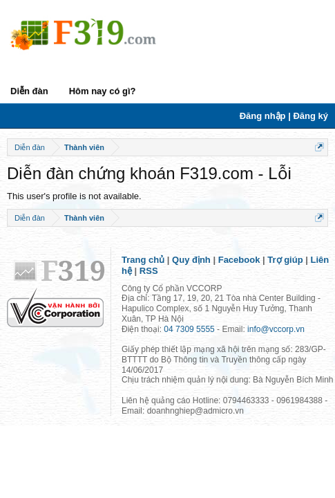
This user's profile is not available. (74, 196)
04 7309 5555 (189, 329)
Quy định (191, 260)
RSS (149, 271)
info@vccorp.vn (276, 329)
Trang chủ (143, 260)
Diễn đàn (29, 91)
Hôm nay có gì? (102, 91)
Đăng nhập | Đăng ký (284, 116)
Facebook (239, 260)
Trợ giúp (285, 260)
